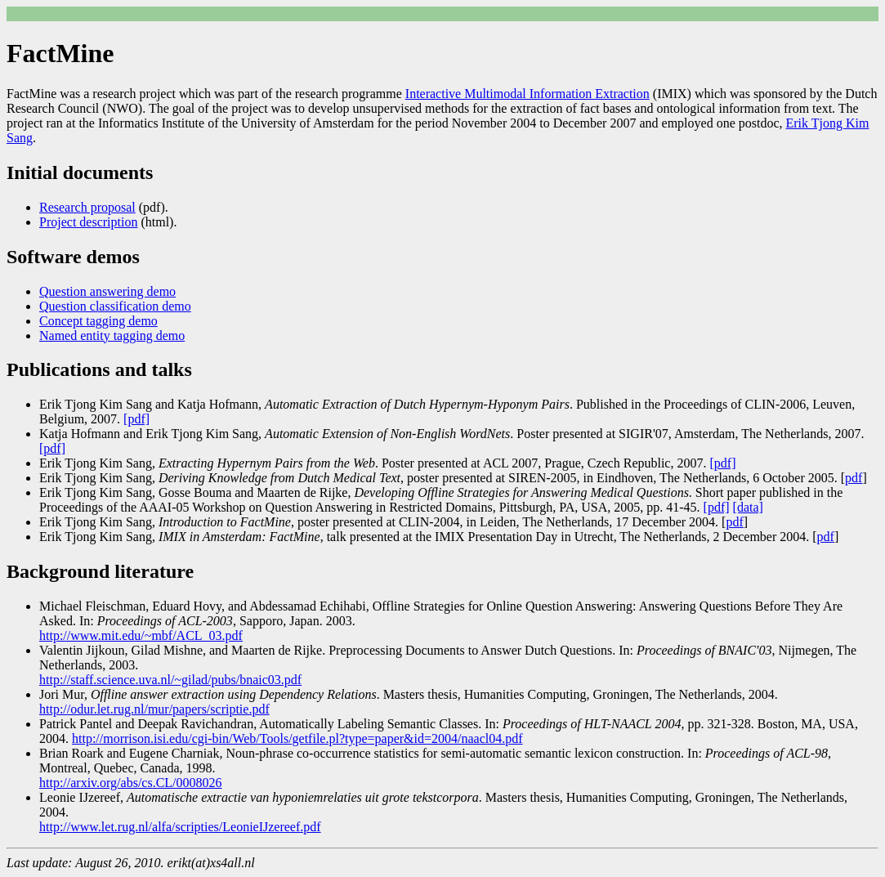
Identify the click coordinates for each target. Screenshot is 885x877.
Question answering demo (107, 291)
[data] (748, 507)
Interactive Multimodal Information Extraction (527, 94)
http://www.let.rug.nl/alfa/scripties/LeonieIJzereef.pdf (180, 827)
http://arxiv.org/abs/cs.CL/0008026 (130, 783)
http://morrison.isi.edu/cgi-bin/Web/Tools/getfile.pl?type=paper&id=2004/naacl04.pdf (297, 738)
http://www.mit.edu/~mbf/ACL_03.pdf (141, 635)
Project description (88, 222)
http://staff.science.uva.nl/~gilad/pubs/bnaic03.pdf (170, 680)
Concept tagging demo (98, 321)
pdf (853, 478)
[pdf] (136, 419)
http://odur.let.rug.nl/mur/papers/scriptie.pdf (154, 709)
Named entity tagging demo (112, 335)
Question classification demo (115, 306)
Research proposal (87, 207)
